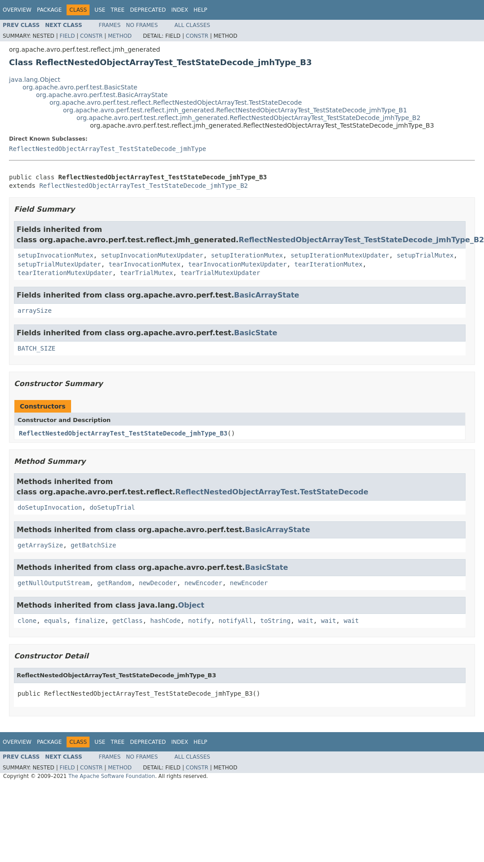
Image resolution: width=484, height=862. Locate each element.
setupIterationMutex (247, 255)
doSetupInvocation (50, 507)
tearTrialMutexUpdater (220, 272)
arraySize (35, 310)
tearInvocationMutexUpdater (237, 264)
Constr (91, 36)
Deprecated (148, 10)
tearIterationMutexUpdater (65, 272)
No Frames (142, 25)
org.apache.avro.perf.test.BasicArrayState (102, 94)
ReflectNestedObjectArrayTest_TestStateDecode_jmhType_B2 (143, 185)
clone (27, 620)
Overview (17, 10)
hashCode (165, 620)
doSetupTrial (112, 507)
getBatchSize (93, 545)
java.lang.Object (34, 79)
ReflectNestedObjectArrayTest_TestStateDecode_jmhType (107, 148)
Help (200, 10)
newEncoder (203, 583)
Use (99, 10)
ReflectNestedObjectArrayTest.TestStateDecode (271, 492)
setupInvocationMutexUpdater (152, 255)
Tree (118, 10)
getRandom (114, 583)
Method (120, 36)
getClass (127, 620)
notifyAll (236, 620)
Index (179, 10)
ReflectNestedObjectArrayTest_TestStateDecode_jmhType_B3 (123, 433)
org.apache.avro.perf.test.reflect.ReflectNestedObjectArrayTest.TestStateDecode (175, 102)
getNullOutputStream (54, 583)
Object (191, 605)
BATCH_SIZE (36, 348)
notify (199, 620)
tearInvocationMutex (144, 264)
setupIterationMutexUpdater (340, 255)
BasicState (255, 333)
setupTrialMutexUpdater (59, 264)
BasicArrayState (266, 295)
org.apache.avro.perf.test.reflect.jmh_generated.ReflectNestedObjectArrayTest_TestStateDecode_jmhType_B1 (235, 110)
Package (49, 10)
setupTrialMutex (425, 255)
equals (55, 620)
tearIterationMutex (328, 264)
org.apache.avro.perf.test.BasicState (79, 87)
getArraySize (40, 545)
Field (67, 36)
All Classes (192, 25)
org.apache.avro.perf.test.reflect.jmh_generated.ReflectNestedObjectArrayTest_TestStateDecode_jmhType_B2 (248, 117)
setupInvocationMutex (56, 255)
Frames (110, 25)
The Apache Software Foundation (111, 776)
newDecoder (158, 583)
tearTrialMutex (146, 272)
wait (306, 620)
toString (275, 620)
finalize (89, 620)
